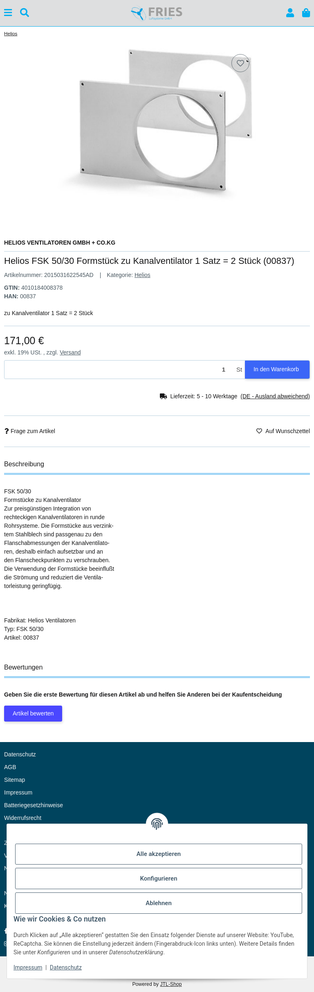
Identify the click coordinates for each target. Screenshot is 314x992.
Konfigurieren (158, 878)
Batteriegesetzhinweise (33, 805)
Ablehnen (159, 903)
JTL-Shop (171, 984)
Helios (142, 275)
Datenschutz (66, 967)
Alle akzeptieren (159, 854)
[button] (290, 13)
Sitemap (14, 779)
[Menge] (118, 370)
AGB (10, 767)
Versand (70, 352)
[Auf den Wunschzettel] (240, 63)
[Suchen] (24, 13)
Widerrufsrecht (22, 818)
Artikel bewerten (33, 713)
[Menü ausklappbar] (8, 13)
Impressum (27, 967)
